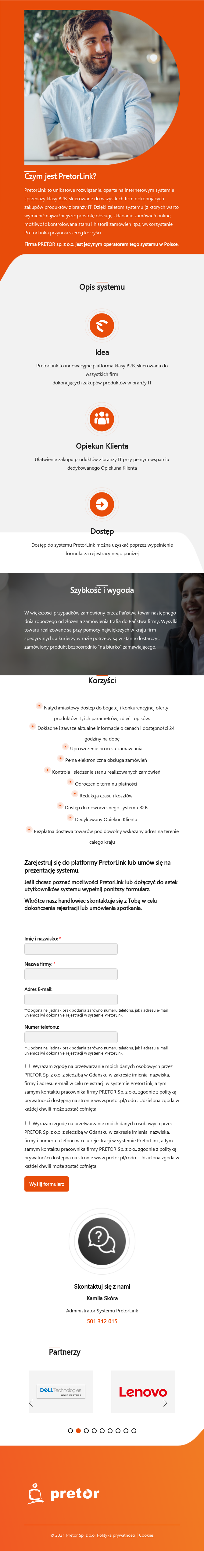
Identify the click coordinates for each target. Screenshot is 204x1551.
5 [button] (102, 1430)
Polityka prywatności (116, 1535)
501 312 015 (102, 1321)
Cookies (146, 1535)
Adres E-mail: (38, 989)
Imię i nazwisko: (42, 939)
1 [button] (70, 1430)
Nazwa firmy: (39, 964)
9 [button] (133, 1430)
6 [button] (110, 1430)
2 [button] (78, 1430)
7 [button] (118, 1430)
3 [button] (86, 1430)
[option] (61, 1396)
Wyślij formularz (46, 1184)
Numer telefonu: (41, 1027)
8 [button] (125, 1430)
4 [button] (94, 1430)
